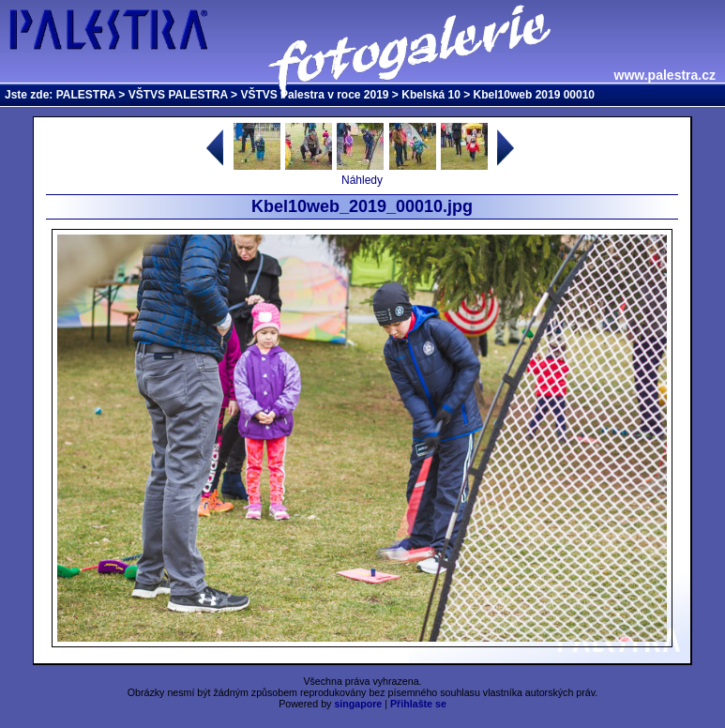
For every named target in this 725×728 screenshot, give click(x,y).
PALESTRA (85, 94)
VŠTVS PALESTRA (178, 94)
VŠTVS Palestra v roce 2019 (314, 94)
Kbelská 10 (431, 94)
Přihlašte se (418, 703)
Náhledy (362, 180)
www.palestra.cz (665, 75)
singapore (358, 703)
